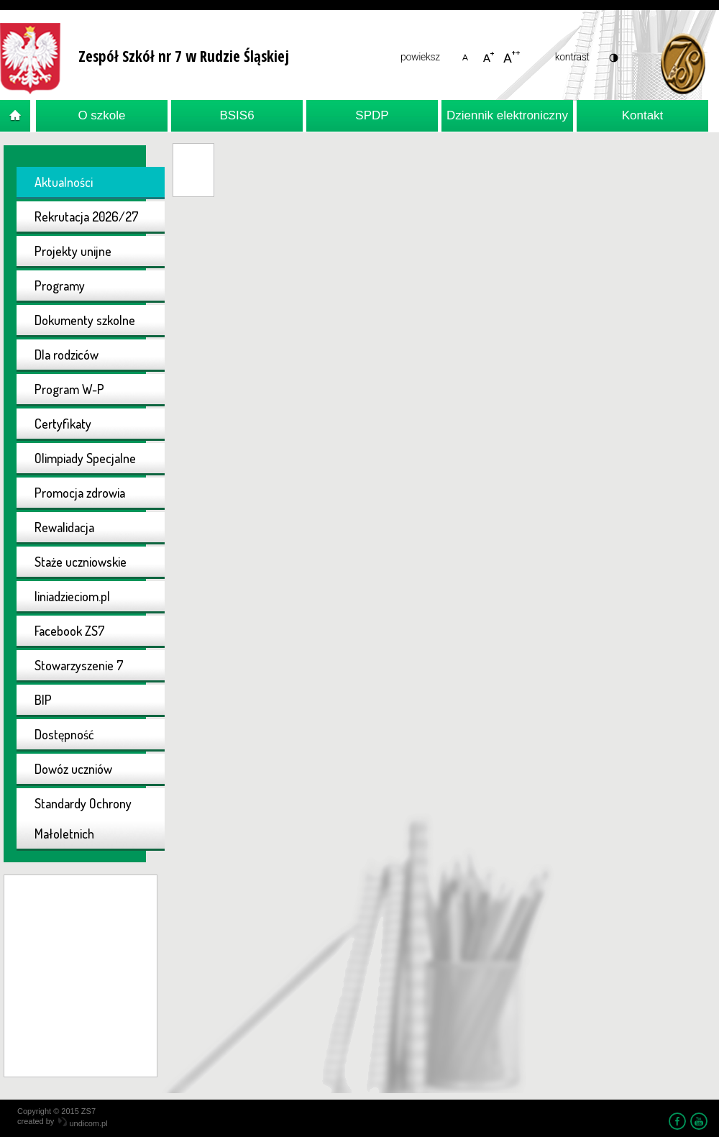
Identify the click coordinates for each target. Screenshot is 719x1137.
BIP (43, 700)
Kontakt (643, 115)
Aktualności (64, 182)
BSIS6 (236, 115)
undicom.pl (82, 1123)
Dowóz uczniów (73, 769)
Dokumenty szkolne (85, 320)
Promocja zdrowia (80, 493)
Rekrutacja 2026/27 (87, 216)
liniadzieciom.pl (72, 596)
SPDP (371, 115)
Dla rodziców (67, 354)
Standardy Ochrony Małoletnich (83, 818)
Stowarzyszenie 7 (79, 665)
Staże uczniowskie (81, 562)
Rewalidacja (64, 527)
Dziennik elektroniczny (507, 115)
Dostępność (64, 734)
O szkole (101, 115)
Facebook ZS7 (70, 631)
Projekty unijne (73, 251)
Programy (60, 285)
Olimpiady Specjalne (85, 458)
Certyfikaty (63, 423)
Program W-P (69, 389)
